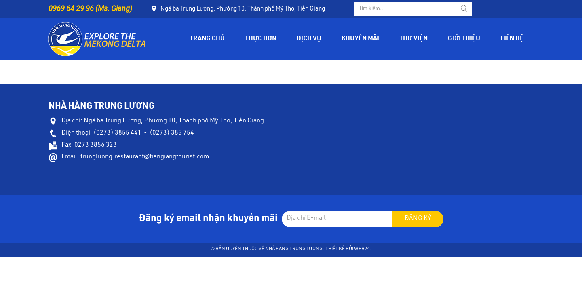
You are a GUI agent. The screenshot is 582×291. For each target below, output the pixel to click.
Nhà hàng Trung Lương (294, 249)
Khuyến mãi (360, 39)
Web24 (361, 249)
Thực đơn (260, 39)
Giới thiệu (464, 39)
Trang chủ (207, 39)
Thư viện (413, 39)
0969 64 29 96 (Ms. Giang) (90, 8)
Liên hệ (511, 39)
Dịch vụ (309, 39)
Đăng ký (418, 219)
